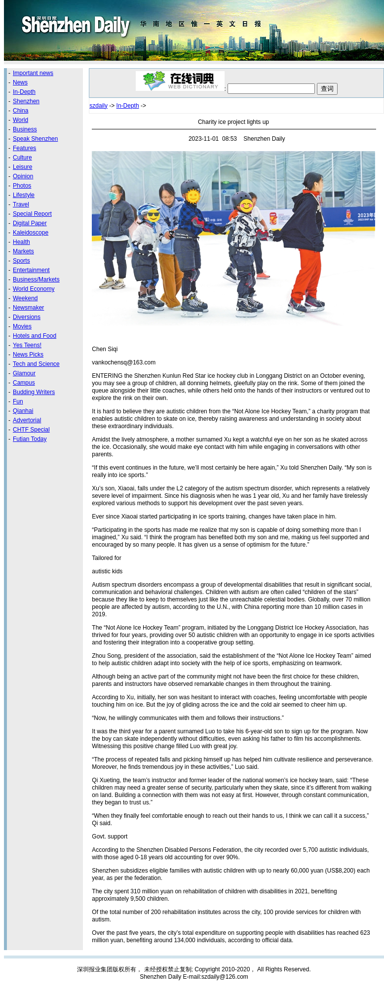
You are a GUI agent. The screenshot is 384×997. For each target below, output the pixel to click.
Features (24, 148)
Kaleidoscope (30, 232)
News (20, 82)
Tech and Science (36, 363)
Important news (33, 73)
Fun (18, 401)
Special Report (32, 213)
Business (25, 129)
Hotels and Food (34, 335)
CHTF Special (31, 429)
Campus (24, 382)
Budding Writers (34, 392)
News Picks (28, 354)
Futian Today (30, 439)
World (20, 120)
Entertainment (31, 270)
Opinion (23, 176)
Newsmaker (28, 307)
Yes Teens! (27, 345)
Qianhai (23, 410)
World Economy (33, 288)
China (20, 110)
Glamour (24, 373)
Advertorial (27, 420)
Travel (21, 204)
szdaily (98, 105)
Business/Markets (36, 279)
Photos (22, 185)
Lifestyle (24, 195)
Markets (23, 251)
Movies (22, 326)
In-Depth (24, 91)
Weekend (25, 298)
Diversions (26, 317)
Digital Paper (30, 223)
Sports (21, 260)
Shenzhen (26, 101)
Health (21, 242)
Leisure (22, 166)
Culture (22, 157)
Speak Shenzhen (35, 138)
